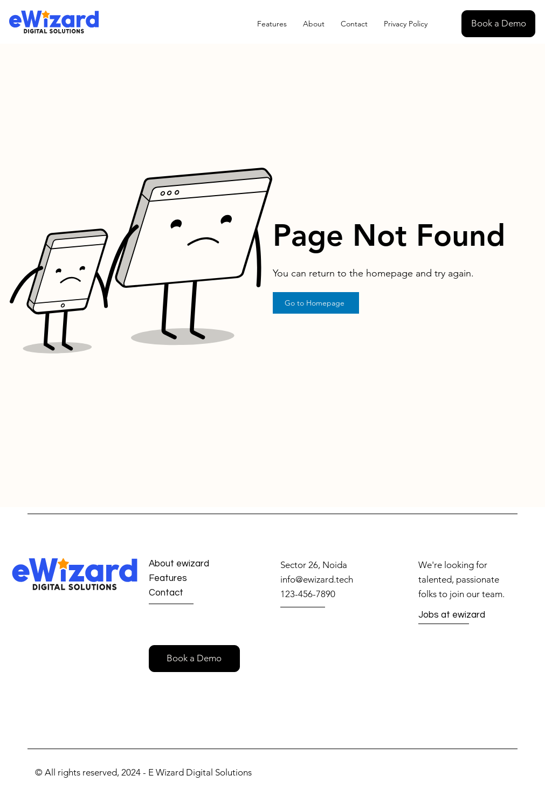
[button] (498, 23)
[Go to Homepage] (316, 303)
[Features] (187, 578)
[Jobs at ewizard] (456, 616)
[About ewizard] (188, 564)
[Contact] (187, 593)
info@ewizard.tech (316, 579)
